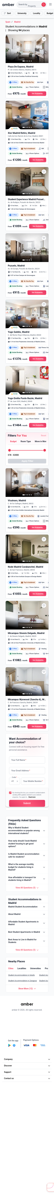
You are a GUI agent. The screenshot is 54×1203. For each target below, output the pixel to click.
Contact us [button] (27, 1078)
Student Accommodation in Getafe (21, 975)
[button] (32, 4)
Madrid (17, 22)
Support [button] (27, 1072)
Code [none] (14, 777)
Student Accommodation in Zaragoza (22, 981)
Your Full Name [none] (18, 760)
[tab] (13, 442)
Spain (8, 22)
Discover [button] (27, 1065)
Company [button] (27, 1059)
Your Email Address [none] (20, 770)
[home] (8, 4)
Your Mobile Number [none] (33, 781)
